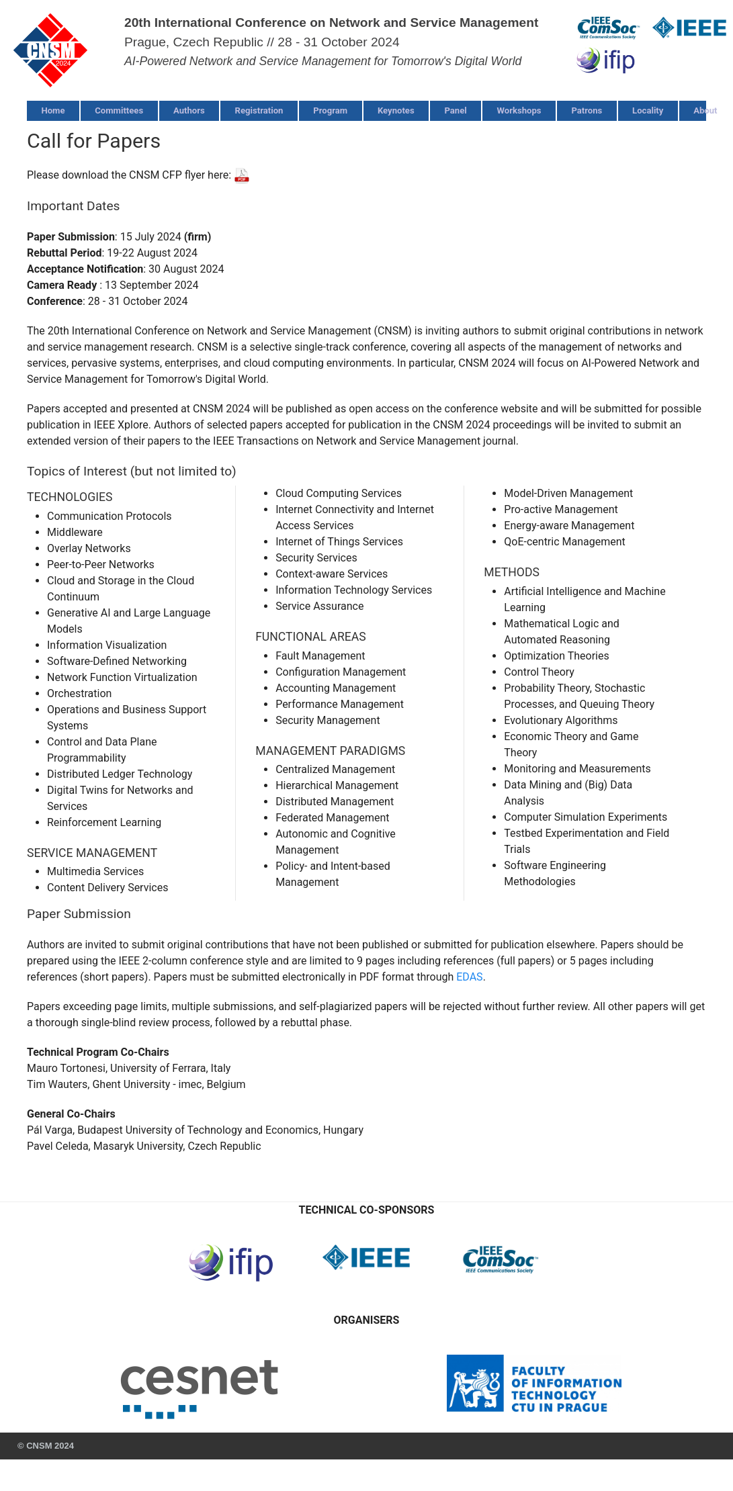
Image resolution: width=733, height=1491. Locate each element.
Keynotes (396, 110)
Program (330, 110)
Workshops (519, 110)
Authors (189, 110)
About (705, 110)
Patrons (586, 110)
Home (52, 110)
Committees (119, 110)
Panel (455, 110)
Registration (259, 110)
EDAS (469, 976)
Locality (647, 110)
